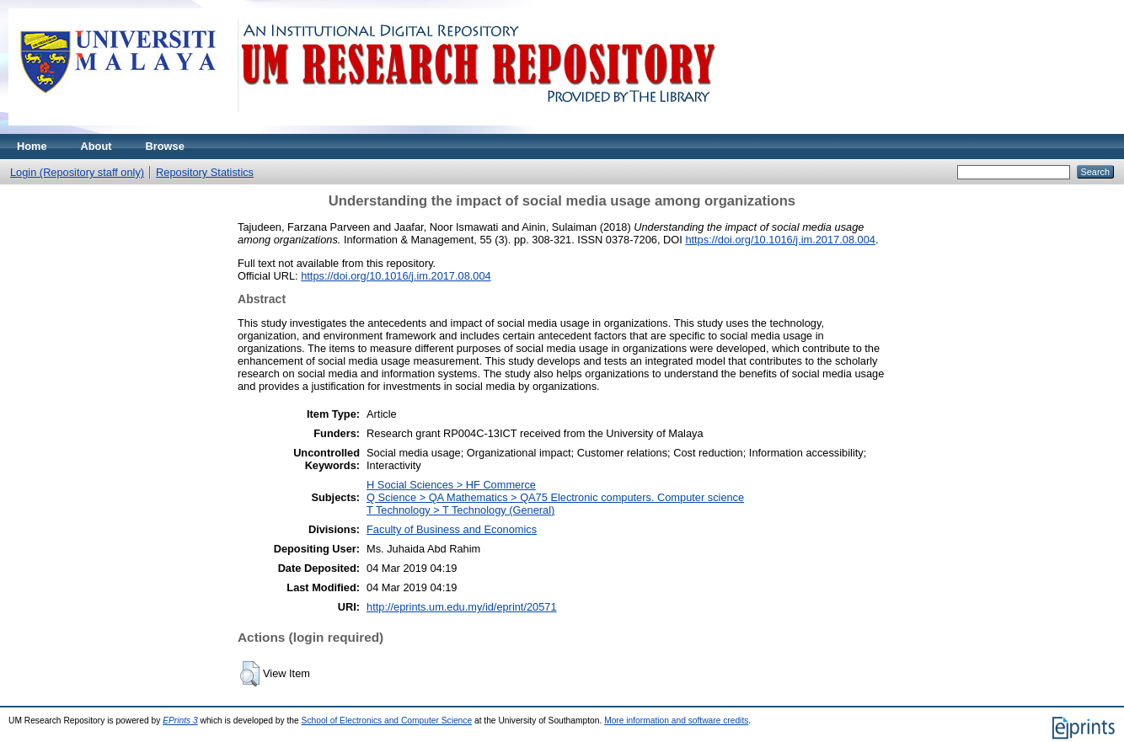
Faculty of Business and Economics (452, 529)
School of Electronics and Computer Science (387, 720)
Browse (165, 146)
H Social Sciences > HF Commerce (451, 484)
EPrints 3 (180, 720)
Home (32, 146)
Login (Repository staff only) (77, 172)
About (96, 146)
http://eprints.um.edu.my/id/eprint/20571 (462, 607)
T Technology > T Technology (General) (460, 510)
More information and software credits (676, 720)
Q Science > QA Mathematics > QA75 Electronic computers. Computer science (555, 497)
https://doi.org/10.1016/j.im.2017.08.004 (780, 239)
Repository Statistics (205, 172)
